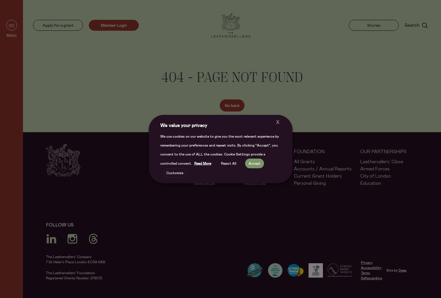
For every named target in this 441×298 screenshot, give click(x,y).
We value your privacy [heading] (183, 125)
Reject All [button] (228, 163)
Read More (202, 163)
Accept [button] (255, 163)
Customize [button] (174, 173)
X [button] (277, 122)
